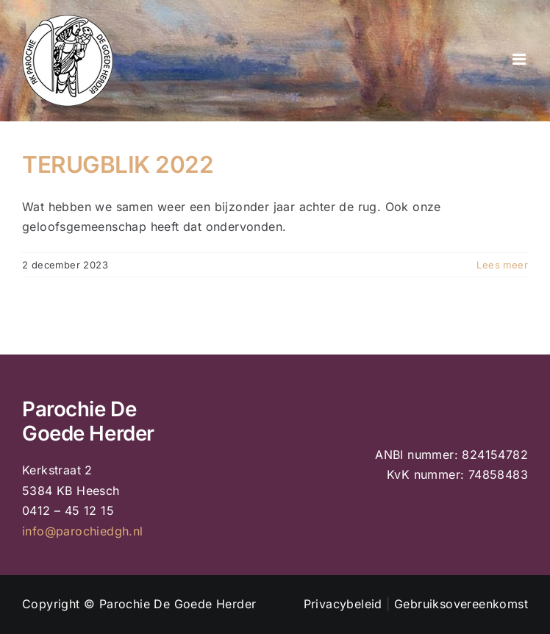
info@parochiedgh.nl (82, 531)
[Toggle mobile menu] (520, 59)
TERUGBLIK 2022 (117, 164)
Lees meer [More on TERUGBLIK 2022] (502, 265)
